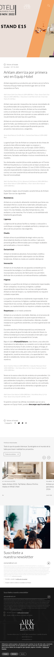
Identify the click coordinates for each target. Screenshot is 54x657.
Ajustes (23, 654)
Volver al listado (11, 65)
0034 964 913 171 (27, 637)
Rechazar (14, 654)
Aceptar (5, 654)
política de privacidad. (17, 576)
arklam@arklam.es (27, 639)
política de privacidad (21, 579)
